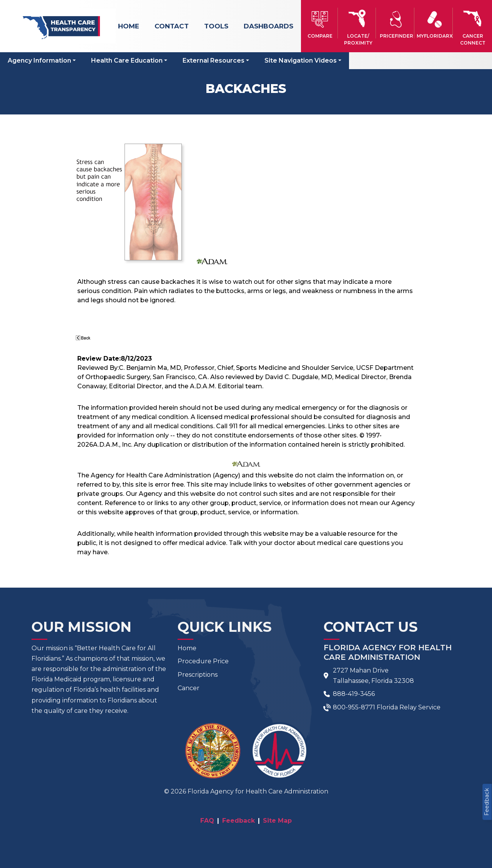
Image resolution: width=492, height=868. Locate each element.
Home (128, 26)
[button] (320, 23)
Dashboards (268, 26)
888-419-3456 (354, 693)
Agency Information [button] (39, 60)
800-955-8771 (354, 707)
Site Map (277, 820)
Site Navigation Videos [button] (300, 60)
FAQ (207, 820)
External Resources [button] (213, 60)
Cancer (188, 688)
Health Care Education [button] (127, 60)
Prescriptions (198, 674)
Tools (216, 26)
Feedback (486, 802)
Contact (172, 26)
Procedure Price (203, 661)
